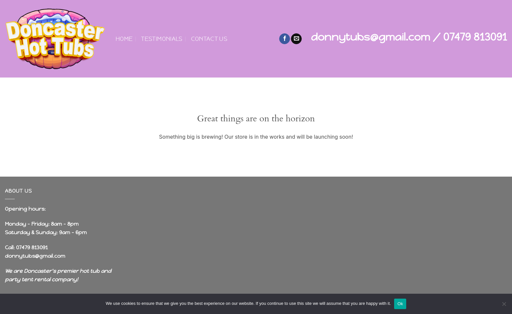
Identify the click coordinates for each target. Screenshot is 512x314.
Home (124, 39)
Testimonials (161, 39)
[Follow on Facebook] (284, 38)
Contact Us (209, 39)
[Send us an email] (296, 38)
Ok (400, 303)
